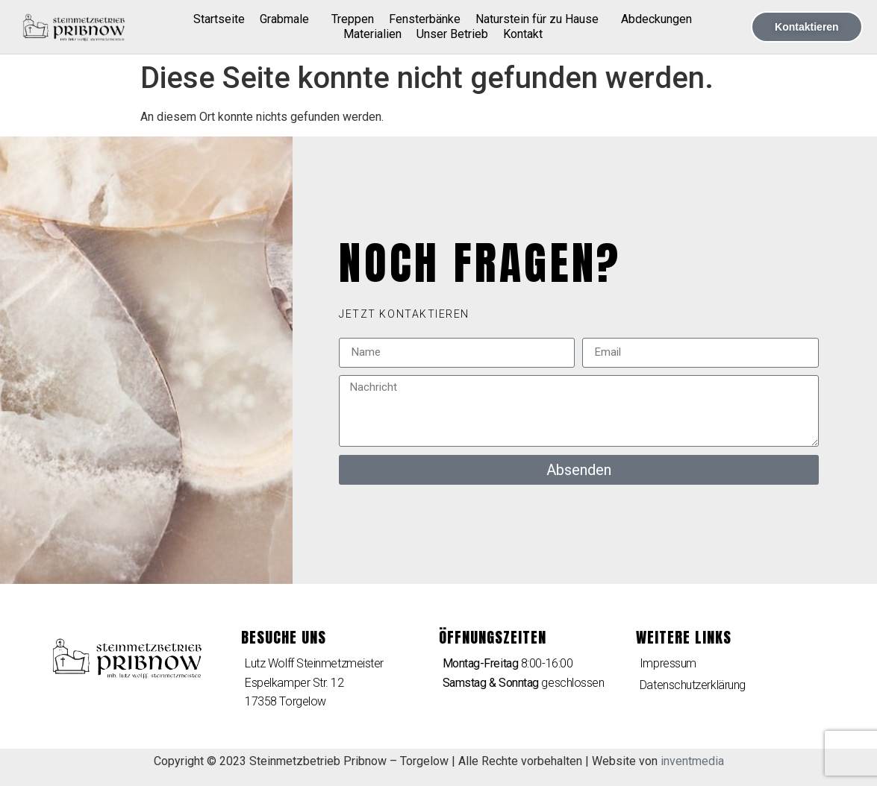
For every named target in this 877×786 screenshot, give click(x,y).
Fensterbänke (425, 19)
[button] (404, 314)
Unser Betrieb (452, 34)
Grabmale (288, 19)
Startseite (219, 19)
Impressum (668, 663)
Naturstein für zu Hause (540, 19)
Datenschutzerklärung (693, 685)
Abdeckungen (656, 19)
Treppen (352, 19)
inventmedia (692, 761)
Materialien (372, 34)
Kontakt (523, 34)
